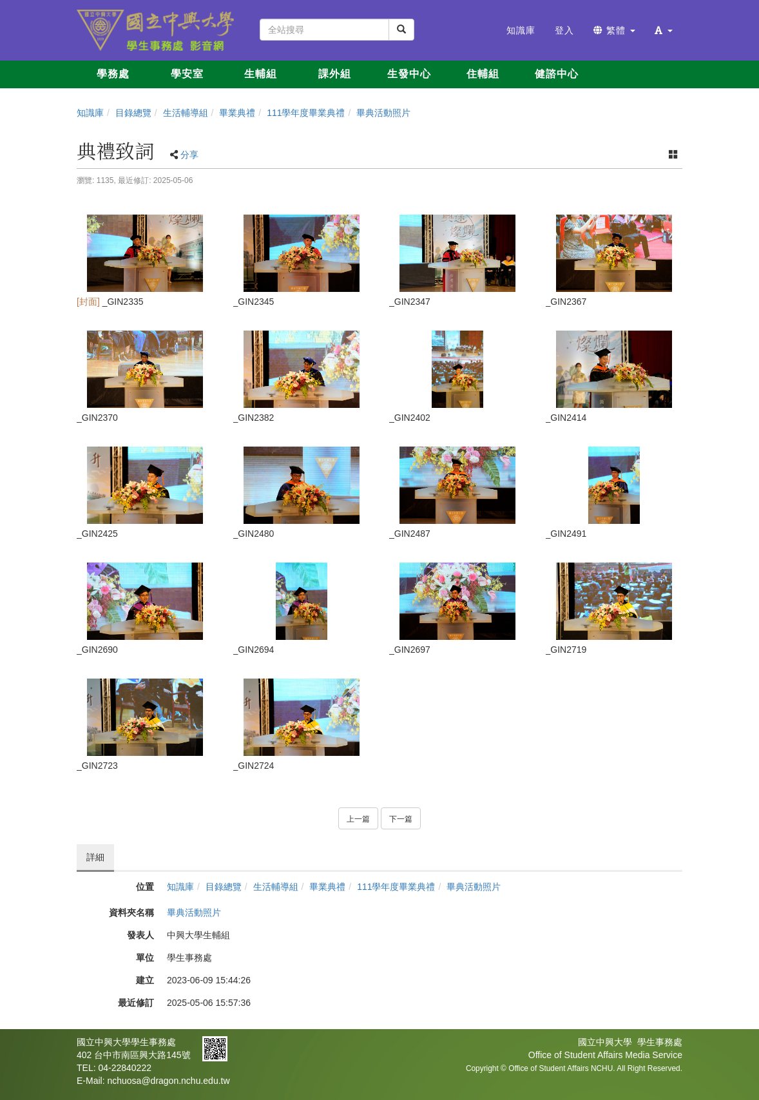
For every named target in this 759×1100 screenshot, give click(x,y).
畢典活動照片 (383, 113)
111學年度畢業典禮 (306, 113)
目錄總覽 (133, 113)
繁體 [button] (614, 30)
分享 (189, 155)
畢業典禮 (237, 113)
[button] (663, 30)
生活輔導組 (185, 113)
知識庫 (90, 113)
